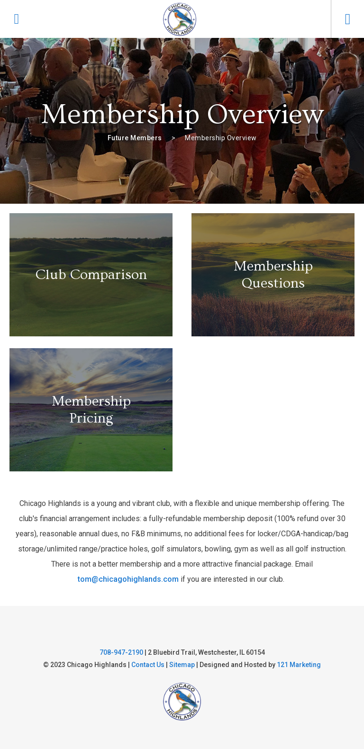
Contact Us (147, 664)
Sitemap (182, 664)
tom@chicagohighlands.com (128, 579)
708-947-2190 (121, 652)
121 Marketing (299, 664)
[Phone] (16, 19)
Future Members (135, 138)
